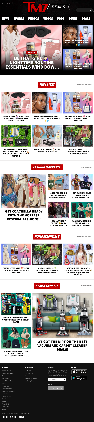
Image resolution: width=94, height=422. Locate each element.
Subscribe (64, 379)
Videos (48, 19)
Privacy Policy (52, 375)
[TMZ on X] (5, 3)
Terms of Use (6, 376)
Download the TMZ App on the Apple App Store (79, 371)
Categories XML (6, 396)
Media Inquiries (29, 381)
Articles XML (5, 386)
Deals (86, 19)
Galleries (4, 399)
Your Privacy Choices (8, 381)
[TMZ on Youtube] (8, 3)
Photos (33, 19)
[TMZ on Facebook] (2, 3)
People (4, 401)
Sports (19, 19)
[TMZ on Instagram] (12, 3)
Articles (4, 383)
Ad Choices (5, 378)
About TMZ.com (6, 370)
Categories (5, 394)
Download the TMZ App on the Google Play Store (79, 378)
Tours (73, 19)
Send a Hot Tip (29, 373)
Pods (60, 19)
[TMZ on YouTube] (58, 388)
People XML (5, 404)
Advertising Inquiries (31, 378)
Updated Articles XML (8, 391)
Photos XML (5, 406)
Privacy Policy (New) (8, 373)
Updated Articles (7, 388)
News (5, 19)
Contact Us (28, 370)
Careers (27, 376)
